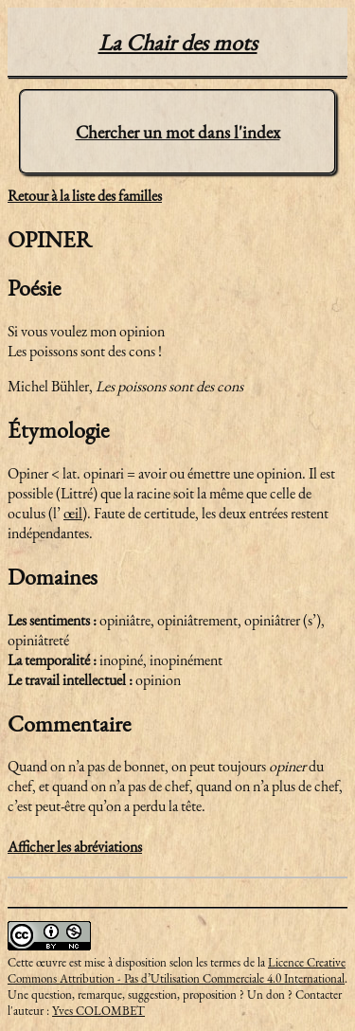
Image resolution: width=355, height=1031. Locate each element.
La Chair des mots (177, 42)
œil (72, 513)
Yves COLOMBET (98, 1011)
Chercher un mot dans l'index (178, 132)
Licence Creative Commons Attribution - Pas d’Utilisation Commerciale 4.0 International (177, 970)
